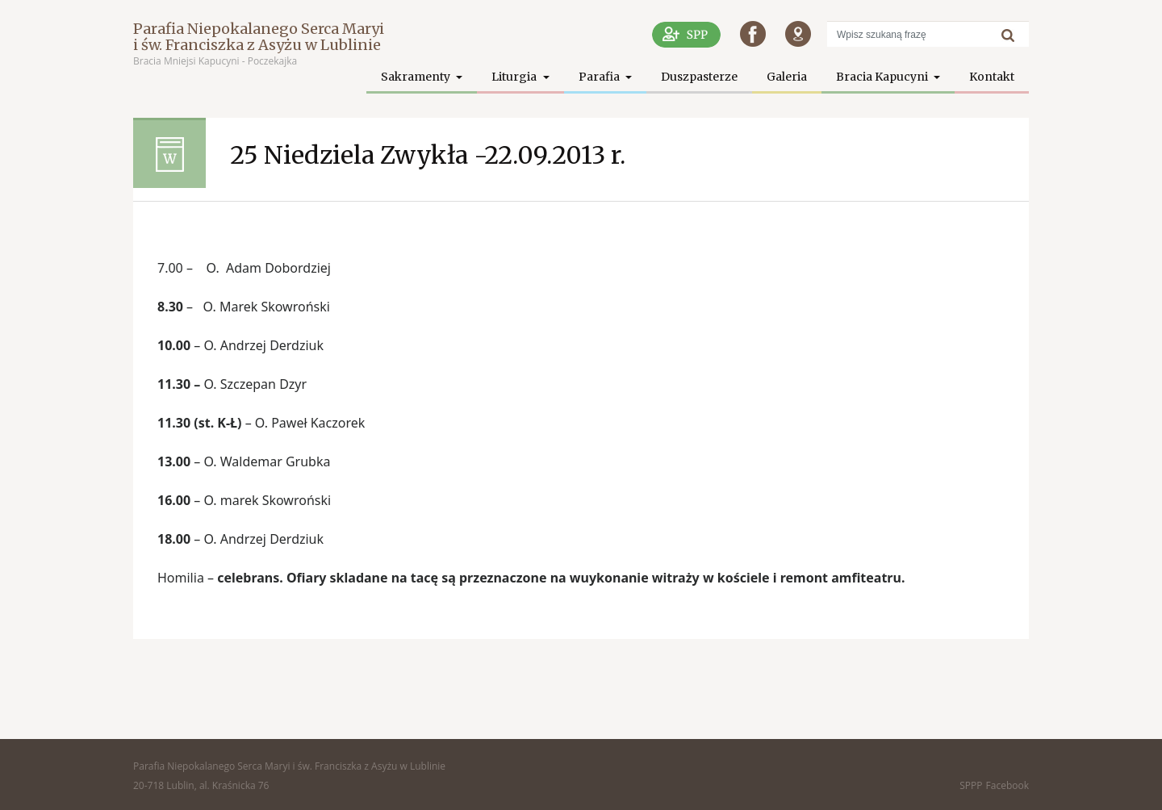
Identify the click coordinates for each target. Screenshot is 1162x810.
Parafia (600, 76)
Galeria (787, 76)
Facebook (1007, 785)
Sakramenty (417, 76)
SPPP (970, 785)
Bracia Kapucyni (883, 76)
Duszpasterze (699, 76)
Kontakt (991, 76)
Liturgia (515, 76)
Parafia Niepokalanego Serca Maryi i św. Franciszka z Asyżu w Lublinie (258, 36)
